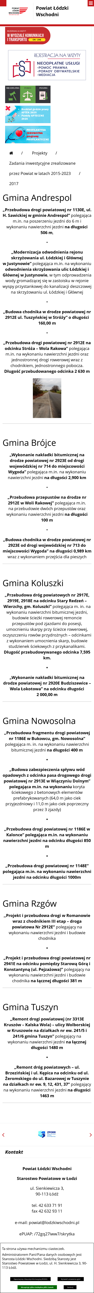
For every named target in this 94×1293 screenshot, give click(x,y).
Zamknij (70, 1287)
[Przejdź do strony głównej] (16, 153)
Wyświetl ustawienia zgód (70, 1279)
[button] (3, 3)
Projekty (39, 153)
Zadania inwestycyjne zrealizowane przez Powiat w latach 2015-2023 (42, 168)
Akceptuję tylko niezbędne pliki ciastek (37, 1287)
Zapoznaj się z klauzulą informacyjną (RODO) (30, 1279)
